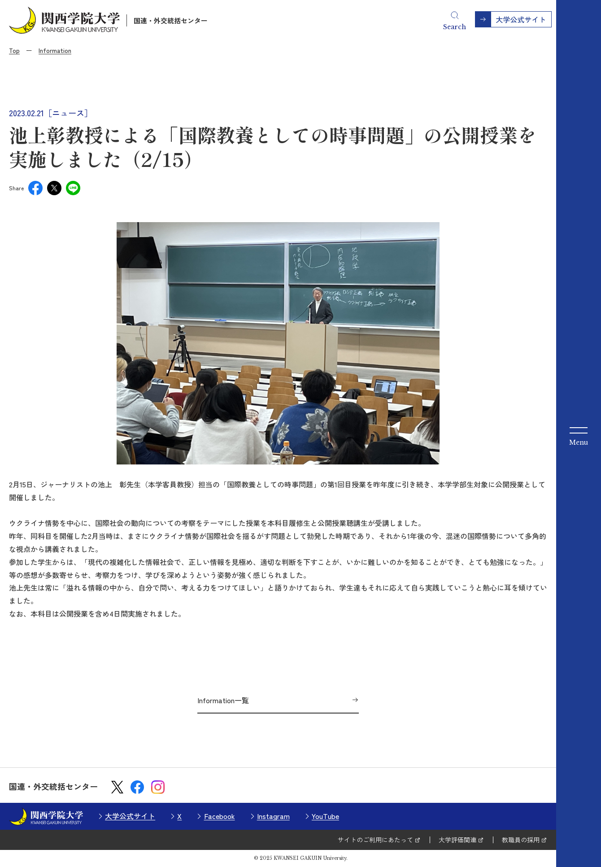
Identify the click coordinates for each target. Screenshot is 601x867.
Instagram (273, 815)
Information (55, 50)
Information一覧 (223, 700)
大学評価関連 (457, 839)
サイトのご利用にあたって (375, 839)
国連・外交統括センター (171, 20)
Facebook (219, 815)
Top (14, 50)
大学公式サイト (130, 815)
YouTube (325, 815)
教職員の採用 (521, 839)
